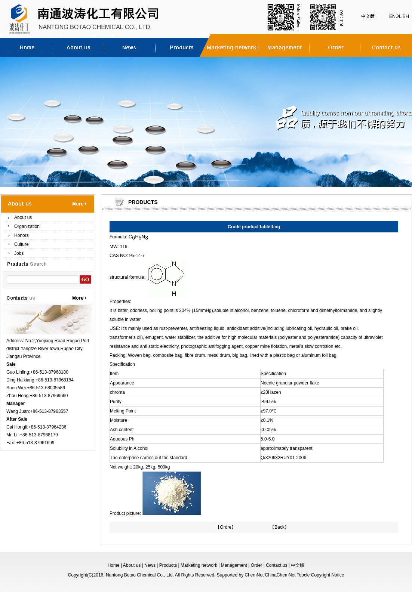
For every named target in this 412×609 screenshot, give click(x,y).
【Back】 (279, 527)
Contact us (276, 565)
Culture (21, 244)
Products (168, 565)
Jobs (19, 253)
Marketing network (199, 565)
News (150, 565)
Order (256, 565)
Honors (21, 235)
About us (23, 217)
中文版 (297, 565)
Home (114, 565)
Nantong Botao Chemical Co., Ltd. (140, 575)
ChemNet (254, 575)
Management (234, 565)
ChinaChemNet (280, 575)
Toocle (303, 575)
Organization (27, 226)
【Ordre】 (225, 527)
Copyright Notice (327, 575)
